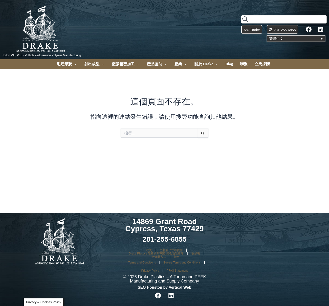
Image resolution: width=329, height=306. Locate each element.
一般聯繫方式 (157, 257)
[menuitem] (296, 38)
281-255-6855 (164, 239)
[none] (296, 38)
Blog (229, 64)
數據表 (195, 253)
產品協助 (157, 64)
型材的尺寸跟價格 (171, 250)
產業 (180, 64)
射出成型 (94, 64)
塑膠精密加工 (126, 64)
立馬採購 (262, 64)
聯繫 (244, 64)
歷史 (149, 250)
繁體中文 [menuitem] (276, 39)
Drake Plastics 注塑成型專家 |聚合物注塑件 (156, 253)
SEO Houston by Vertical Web (164, 287)
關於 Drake (206, 64)
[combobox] (284, 19)
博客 (177, 257)
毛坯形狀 (67, 64)
